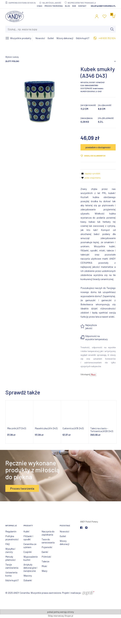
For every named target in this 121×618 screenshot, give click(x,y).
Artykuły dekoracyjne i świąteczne (30, 567)
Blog (67, 6)
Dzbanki (27, 580)
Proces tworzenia (54, 6)
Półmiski (46, 556)
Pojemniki (47, 547)
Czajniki (27, 551)
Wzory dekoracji (64, 542)
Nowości (64, 531)
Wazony (27, 575)
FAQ (7, 543)
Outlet (63, 536)
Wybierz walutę (12, 57)
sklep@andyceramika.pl (103, 6)
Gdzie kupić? (12, 580)
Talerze (45, 561)
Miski (44, 566)
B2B (74, 6)
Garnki (45, 551)
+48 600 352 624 (107, 38)
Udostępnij (85, 374)
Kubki (26, 531)
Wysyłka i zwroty (10, 550)
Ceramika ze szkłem (29, 545)
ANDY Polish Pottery (89, 521)
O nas (39, 6)
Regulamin (10, 531)
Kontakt (82, 6)
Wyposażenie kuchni (30, 558)
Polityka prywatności (12, 538)
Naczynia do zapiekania (48, 533)
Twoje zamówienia (11, 566)
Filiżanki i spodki (28, 538)
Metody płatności (10, 558)
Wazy (44, 570)
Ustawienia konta (11, 574)
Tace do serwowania (48, 541)
